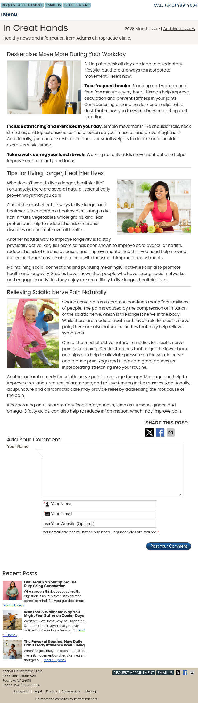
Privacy (51, 691)
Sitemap (91, 691)
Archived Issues (179, 29)
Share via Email (171, 432)
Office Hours (76, 5)
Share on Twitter (150, 432)
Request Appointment (22, 5)
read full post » (14, 605)
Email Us (53, 5)
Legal (38, 691)
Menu (9, 14)
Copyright (21, 691)
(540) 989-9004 (181, 5)
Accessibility (71, 691)
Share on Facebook (160, 432)
